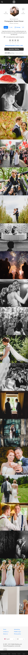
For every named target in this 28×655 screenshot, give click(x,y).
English (7, 639)
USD (18, 639)
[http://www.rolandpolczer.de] (23, 27)
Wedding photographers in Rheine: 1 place (14, 45)
